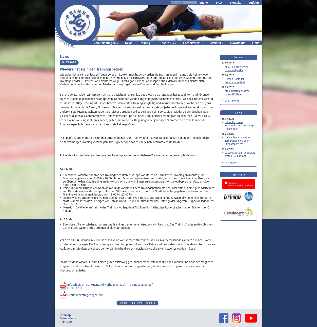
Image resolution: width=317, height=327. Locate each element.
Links (255, 43)
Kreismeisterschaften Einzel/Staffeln (237, 92)
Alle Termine (232, 100)
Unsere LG (167, 43)
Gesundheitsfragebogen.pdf (85, 295)
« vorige (122, 302)
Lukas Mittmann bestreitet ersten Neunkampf (240, 154)
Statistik (215, 43)
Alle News (136, 302)
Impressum (67, 321)
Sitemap (65, 315)
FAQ (219, 2)
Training (144, 43)
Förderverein (192, 43)
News (129, 43)
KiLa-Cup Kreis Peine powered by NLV (236, 68)
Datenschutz (68, 318)
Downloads (237, 43)
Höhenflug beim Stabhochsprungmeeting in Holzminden (240, 125)
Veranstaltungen (105, 43)
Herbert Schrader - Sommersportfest (235, 80)
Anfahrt (254, 2)
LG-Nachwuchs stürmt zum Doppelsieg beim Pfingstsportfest (237, 140)
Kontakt (235, 2)
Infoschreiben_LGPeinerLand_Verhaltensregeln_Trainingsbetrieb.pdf (110, 284)
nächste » (151, 302)
